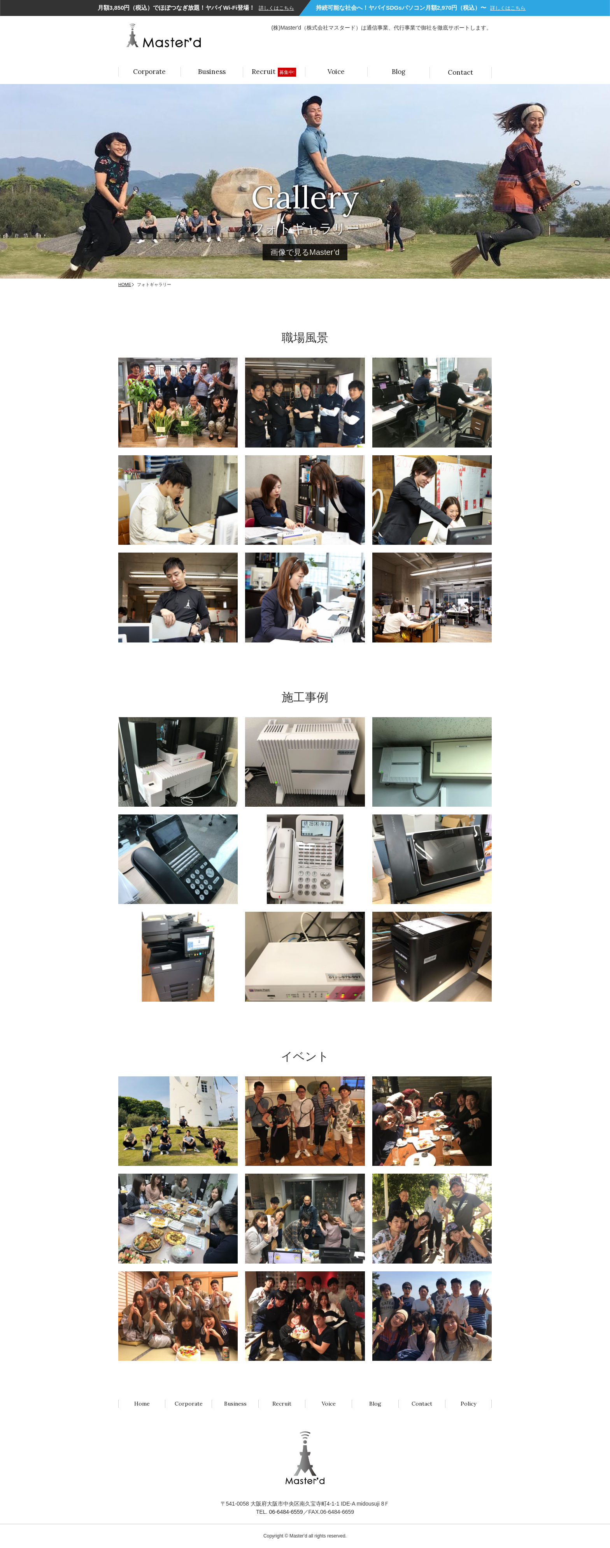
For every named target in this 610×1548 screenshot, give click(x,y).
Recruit (274, 72)
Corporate (149, 71)
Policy (468, 1403)
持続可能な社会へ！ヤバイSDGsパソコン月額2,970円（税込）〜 (421, 7)
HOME (124, 284)
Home (142, 1403)
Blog (398, 71)
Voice (336, 71)
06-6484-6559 (286, 1512)
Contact (460, 72)
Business (212, 71)
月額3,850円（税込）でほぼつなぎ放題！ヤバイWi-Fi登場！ (196, 7)
